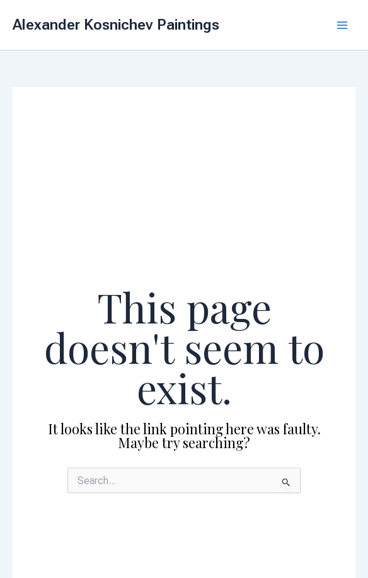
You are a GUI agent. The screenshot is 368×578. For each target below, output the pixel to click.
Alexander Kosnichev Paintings (116, 24)
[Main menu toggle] (342, 25)
